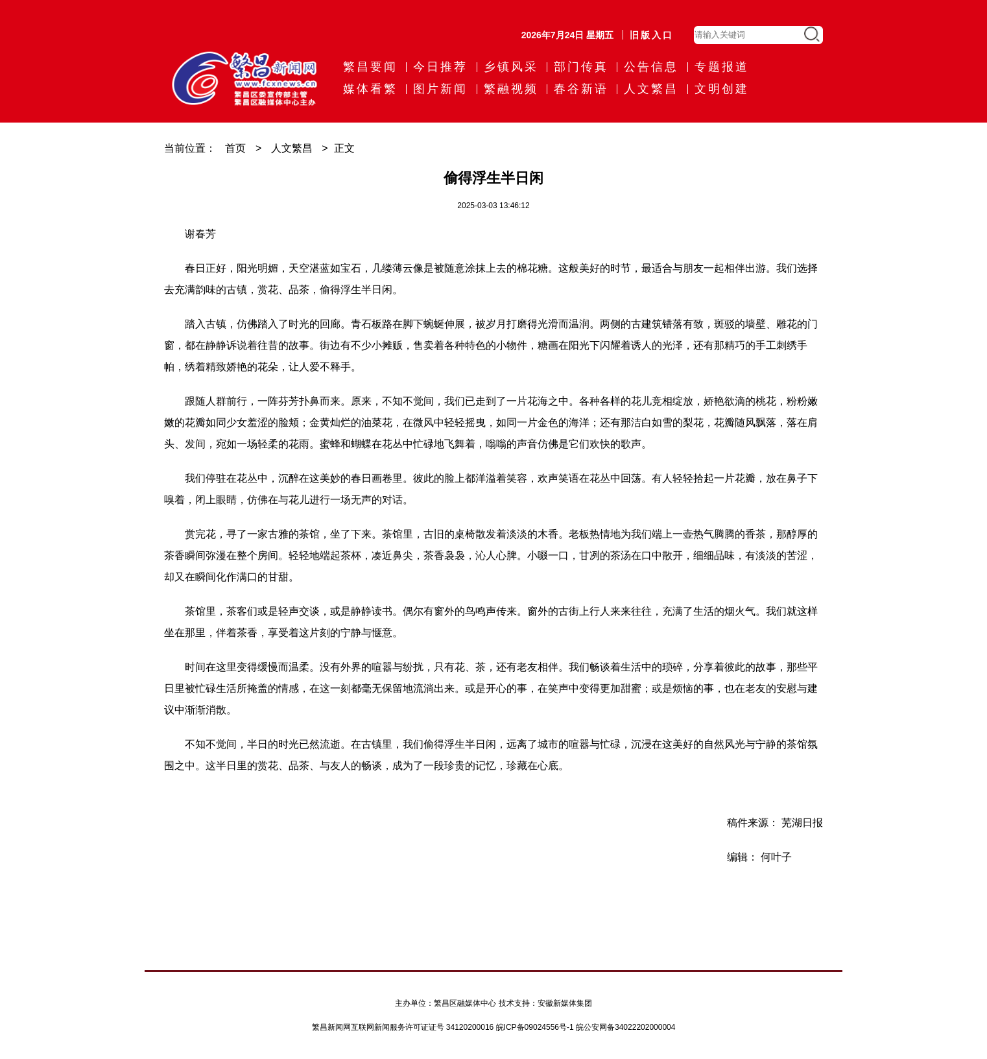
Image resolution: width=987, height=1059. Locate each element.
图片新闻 (440, 88)
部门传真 (581, 66)
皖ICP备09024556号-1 (535, 1027)
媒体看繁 (370, 88)
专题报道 (722, 66)
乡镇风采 (511, 66)
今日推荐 (440, 66)
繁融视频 (511, 88)
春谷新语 (581, 88)
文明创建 (722, 88)
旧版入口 (652, 35)
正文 (344, 148)
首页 (235, 148)
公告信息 (651, 66)
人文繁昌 (651, 88)
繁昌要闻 (370, 66)
